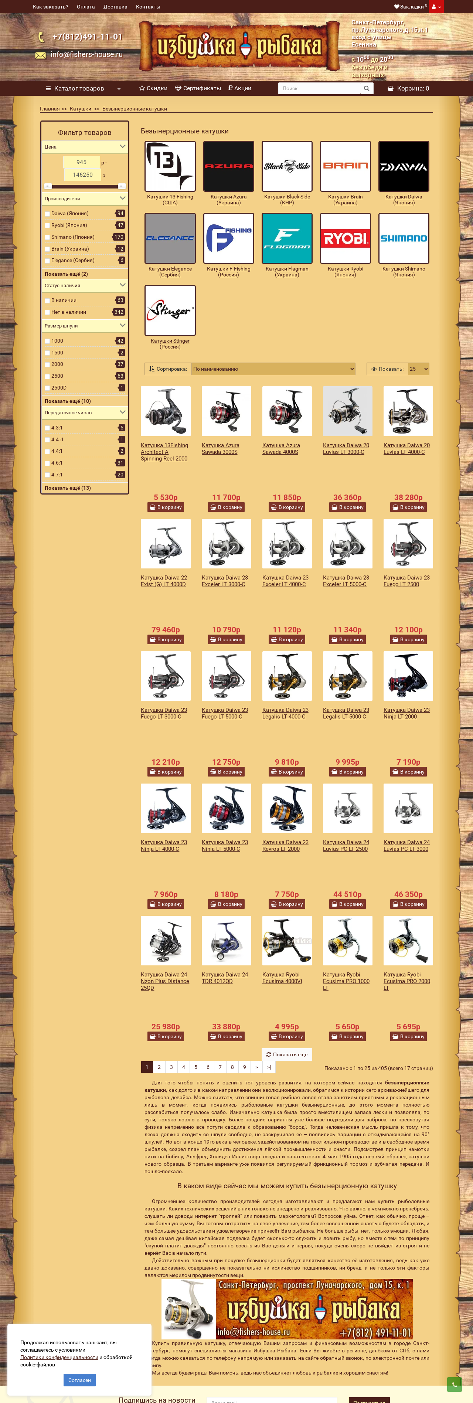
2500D (59, 388)
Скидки (153, 88)
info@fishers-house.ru (87, 54)
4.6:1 (57, 463)
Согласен (79, 1376)
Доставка (115, 7)
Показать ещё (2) (66, 274)
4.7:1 (57, 475)
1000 (57, 341)
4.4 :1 (57, 439)
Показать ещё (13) (68, 488)
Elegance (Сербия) (73, 260)
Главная (50, 109)
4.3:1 (57, 428)
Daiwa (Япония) (70, 213)
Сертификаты (198, 88)
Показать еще (286, 921)
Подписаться (369, 1270)
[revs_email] (272, 1270)
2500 (57, 376)
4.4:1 (57, 451)
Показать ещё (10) (68, 401)
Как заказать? (50, 7)
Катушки (80, 109)
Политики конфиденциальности (63, 1353)
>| (269, 934)
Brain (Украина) (70, 249)
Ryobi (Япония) (69, 225)
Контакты (148, 7)
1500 (57, 353)
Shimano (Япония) (73, 237)
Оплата (86, 7)
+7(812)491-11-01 (87, 37)
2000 (57, 364)
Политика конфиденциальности (175, 1362)
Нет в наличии (68, 312)
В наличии (63, 300)
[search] (319, 88)
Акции (239, 88)
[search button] (366, 88)
